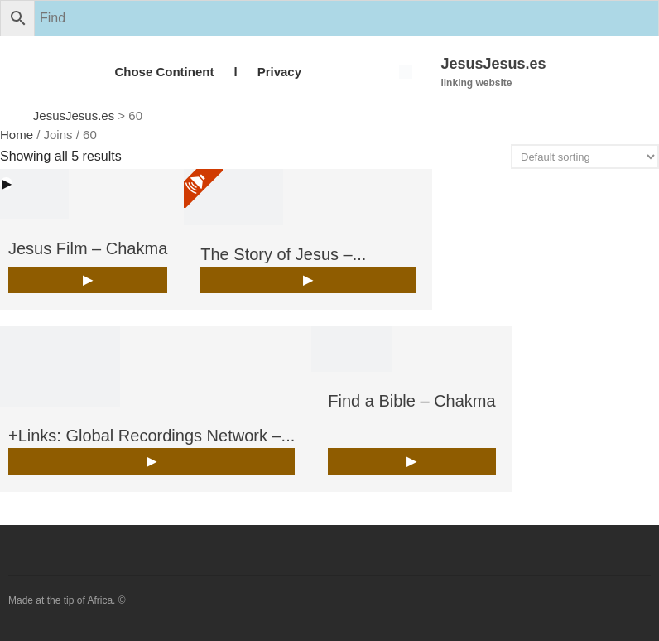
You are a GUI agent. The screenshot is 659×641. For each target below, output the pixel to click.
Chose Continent (164, 72)
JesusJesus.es (493, 63)
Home (16, 135)
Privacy (279, 72)
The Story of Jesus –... (283, 254)
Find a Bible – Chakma (411, 401)
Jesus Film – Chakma (87, 248)
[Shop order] (585, 156)
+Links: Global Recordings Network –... (151, 436)
